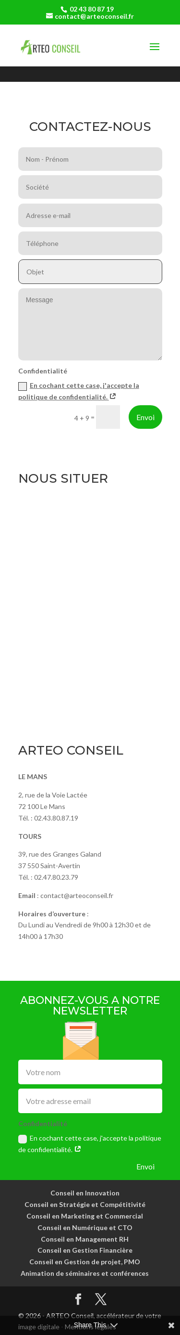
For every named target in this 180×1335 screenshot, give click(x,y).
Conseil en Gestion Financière (84, 1250)
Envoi (145, 417)
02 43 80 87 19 (92, 9)
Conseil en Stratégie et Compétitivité (84, 1204)
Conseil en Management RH (85, 1239)
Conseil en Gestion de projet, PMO (84, 1262)
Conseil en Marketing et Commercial (84, 1216)
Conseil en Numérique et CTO (84, 1227)
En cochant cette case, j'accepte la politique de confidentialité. (89, 1144)
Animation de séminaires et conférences (85, 1273)
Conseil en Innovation (85, 1193)
